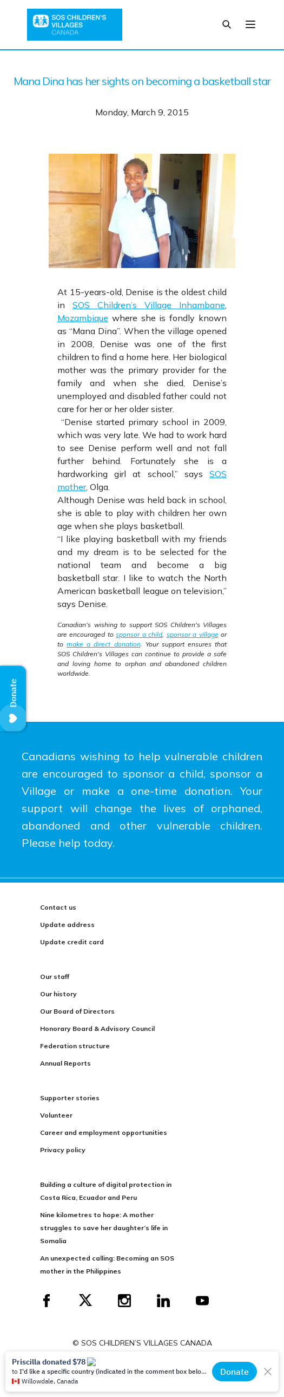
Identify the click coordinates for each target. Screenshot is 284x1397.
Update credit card (72, 942)
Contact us (58, 907)
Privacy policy (62, 1150)
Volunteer (56, 1115)
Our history (58, 994)
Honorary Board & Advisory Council (97, 1028)
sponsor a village (193, 634)
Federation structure (75, 1046)
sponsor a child (139, 634)
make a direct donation (103, 644)
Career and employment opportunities (103, 1132)
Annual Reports (65, 1063)
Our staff (54, 976)
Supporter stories (70, 1098)
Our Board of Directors (77, 1011)
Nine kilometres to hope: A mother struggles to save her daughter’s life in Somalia (104, 1228)
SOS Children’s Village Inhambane (148, 304)
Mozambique (82, 317)
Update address (67, 925)
